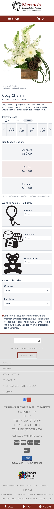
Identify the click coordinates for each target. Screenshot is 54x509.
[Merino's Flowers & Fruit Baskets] (27, 12)
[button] (27, 458)
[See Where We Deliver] (27, 355)
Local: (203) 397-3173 (27, 425)
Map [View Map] (27, 506)
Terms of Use (46, 499)
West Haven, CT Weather (13, 494)
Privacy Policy (9, 499)
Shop (13, 18)
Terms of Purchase (27, 499)
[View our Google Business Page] (25, 400)
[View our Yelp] (29, 400)
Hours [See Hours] (45, 506)
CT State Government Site (40, 494)
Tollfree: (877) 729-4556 (27, 429)
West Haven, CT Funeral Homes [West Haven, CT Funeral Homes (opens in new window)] (18, 485)
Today (28, 120)
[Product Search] (27, 341)
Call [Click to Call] (9, 506)
